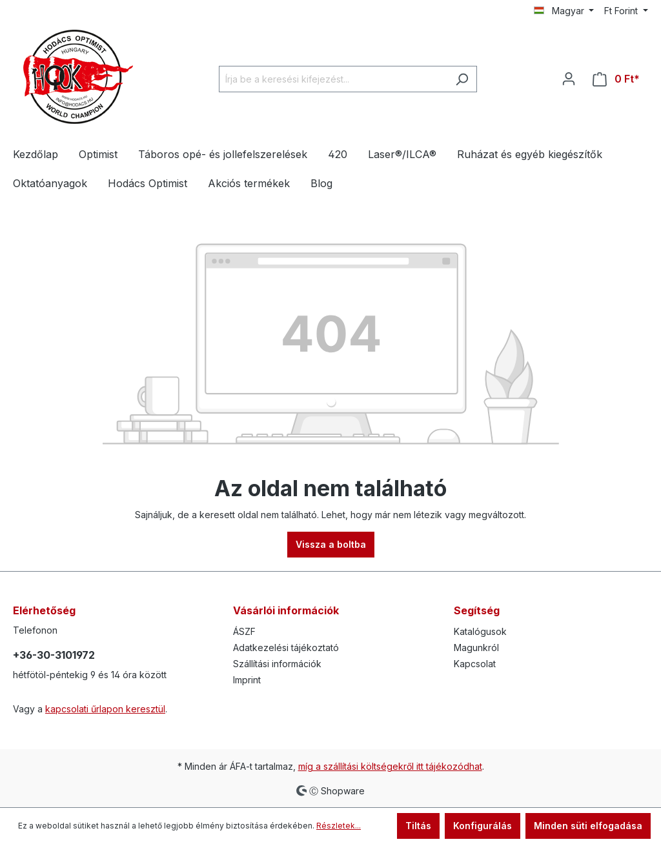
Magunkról (476, 647)
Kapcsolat (475, 663)
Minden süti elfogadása (588, 825)
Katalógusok (480, 631)
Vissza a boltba (331, 544)
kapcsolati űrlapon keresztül (105, 708)
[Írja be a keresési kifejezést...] (333, 79)
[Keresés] (462, 79)
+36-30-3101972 (54, 654)
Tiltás (418, 825)
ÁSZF (244, 631)
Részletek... (338, 825)
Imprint (247, 679)
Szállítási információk (277, 663)
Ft (622, 10)
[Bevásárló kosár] (616, 79)
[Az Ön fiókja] (568, 79)
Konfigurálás (482, 825)
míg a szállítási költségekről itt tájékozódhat (390, 766)
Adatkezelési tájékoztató (286, 647)
